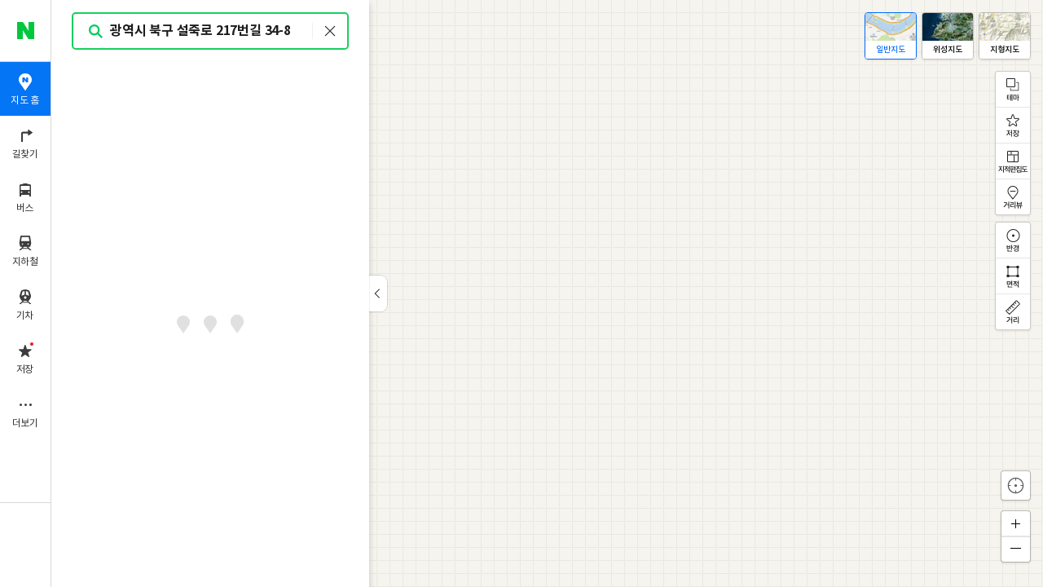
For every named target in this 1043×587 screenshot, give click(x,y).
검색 (96, 31)
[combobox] (211, 31)
